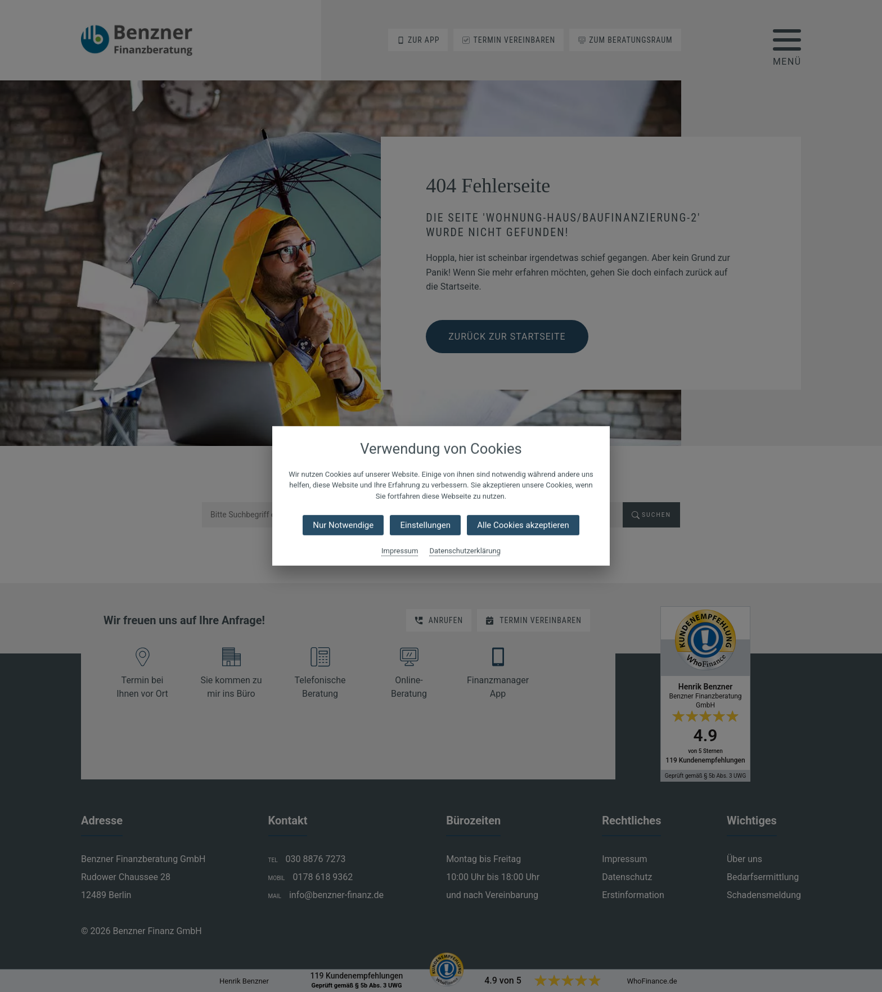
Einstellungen (425, 525)
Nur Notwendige (343, 525)
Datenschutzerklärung (465, 551)
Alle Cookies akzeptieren (523, 525)
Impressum (399, 551)
